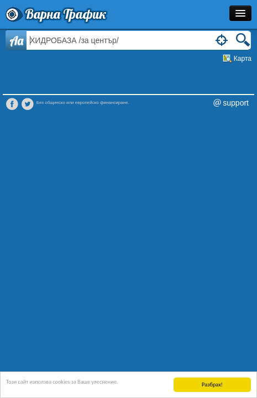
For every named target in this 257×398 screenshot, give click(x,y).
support (236, 102)
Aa (16, 40)
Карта (242, 58)
